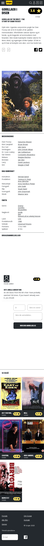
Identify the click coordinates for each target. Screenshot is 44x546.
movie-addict (9, 280)
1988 (20, 221)
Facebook (25, 537)
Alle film (5, 520)
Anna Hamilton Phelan (26, 184)
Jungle (20, 212)
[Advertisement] (20, 61)
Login (34, 3)
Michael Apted (23, 177)
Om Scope (28, 516)
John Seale (22, 186)
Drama (20, 206)
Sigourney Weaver (25, 142)
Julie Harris (22, 147)
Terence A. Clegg (24, 179)
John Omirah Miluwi (25, 149)
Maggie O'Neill (23, 165)
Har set (41, 3)
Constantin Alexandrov (26, 155)
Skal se (37, 3)
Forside (4, 516)
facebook (36, 50)
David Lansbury (24, 162)
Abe (19, 214)
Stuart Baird (22, 189)
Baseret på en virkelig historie (29, 216)
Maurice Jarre (23, 194)
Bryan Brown (23, 144)
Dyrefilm (21, 208)
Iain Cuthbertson (24, 152)
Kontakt (27, 520)
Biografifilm (22, 210)
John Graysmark (24, 191)
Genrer (4, 524)
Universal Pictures (24, 224)
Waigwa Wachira (24, 157)
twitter (40, 50)
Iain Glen (21, 160)
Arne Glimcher (23, 181)
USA (19, 219)
